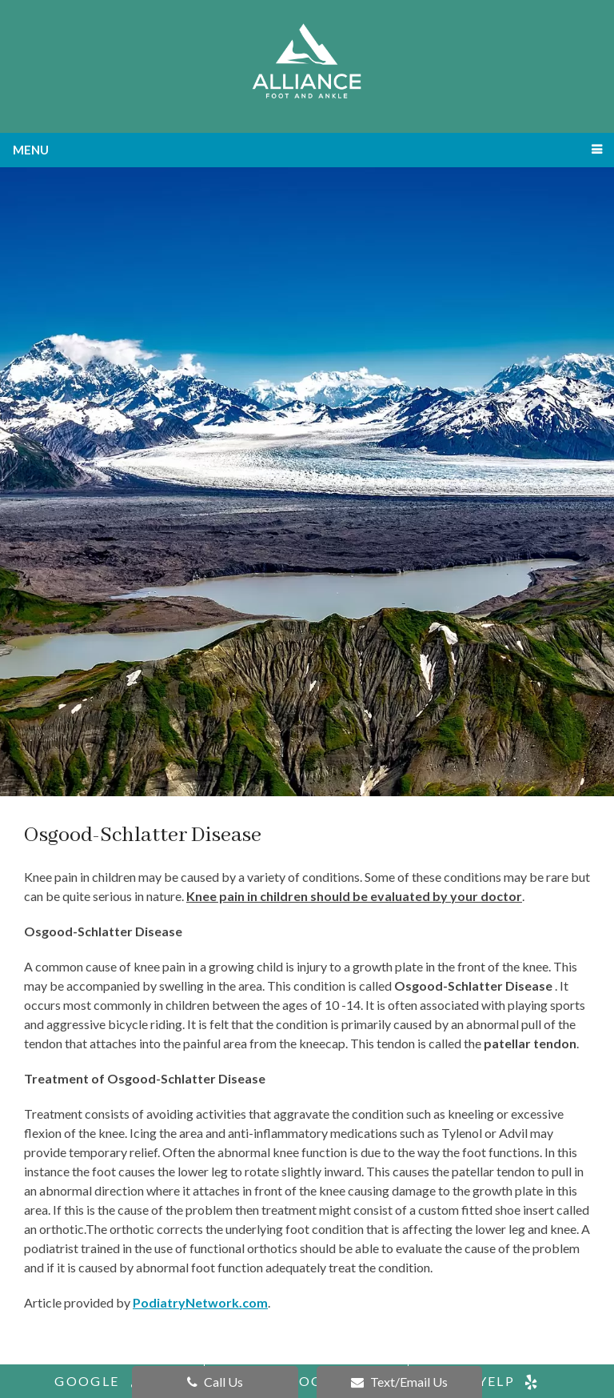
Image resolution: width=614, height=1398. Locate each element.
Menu (31, 149)
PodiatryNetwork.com (200, 1302)
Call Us (215, 1381)
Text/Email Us (399, 1381)
